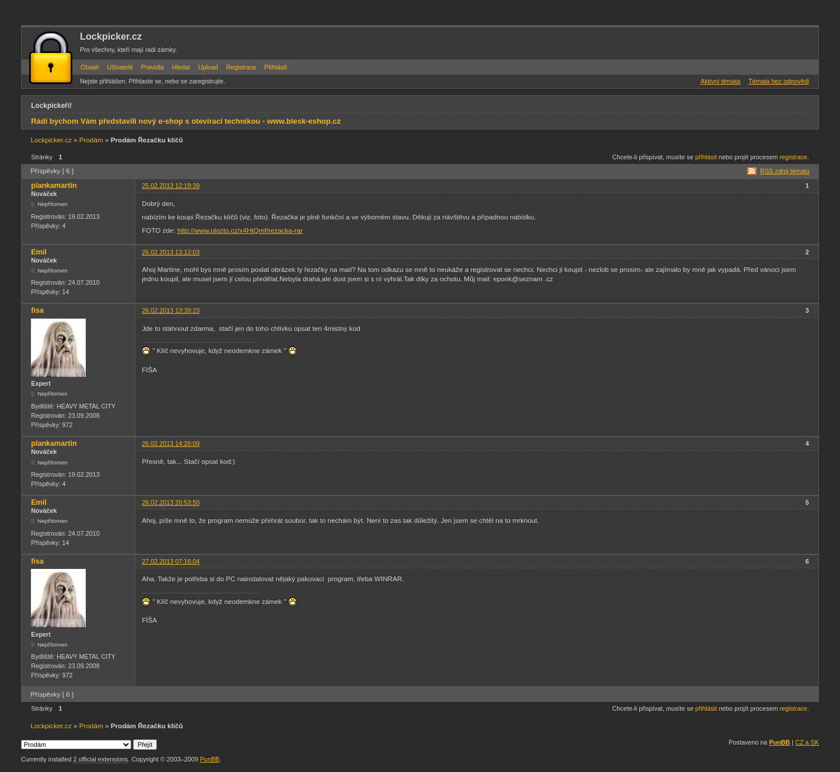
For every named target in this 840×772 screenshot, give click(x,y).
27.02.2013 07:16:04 (171, 561)
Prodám (91, 140)
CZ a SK (807, 742)
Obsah (89, 67)
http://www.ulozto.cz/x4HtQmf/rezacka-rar (240, 230)
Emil (39, 252)
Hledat (181, 67)
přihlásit (706, 156)
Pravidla (152, 67)
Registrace (241, 67)
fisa (37, 310)
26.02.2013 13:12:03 (171, 252)
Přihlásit (275, 67)
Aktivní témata (720, 81)
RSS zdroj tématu (785, 170)
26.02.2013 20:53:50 (171, 502)
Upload (208, 67)
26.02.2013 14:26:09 (171, 443)
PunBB (779, 742)
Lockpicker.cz (111, 36)
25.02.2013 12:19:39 (171, 185)
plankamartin (53, 185)
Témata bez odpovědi (778, 81)
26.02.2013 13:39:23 (171, 310)
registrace (793, 156)
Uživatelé (120, 67)
